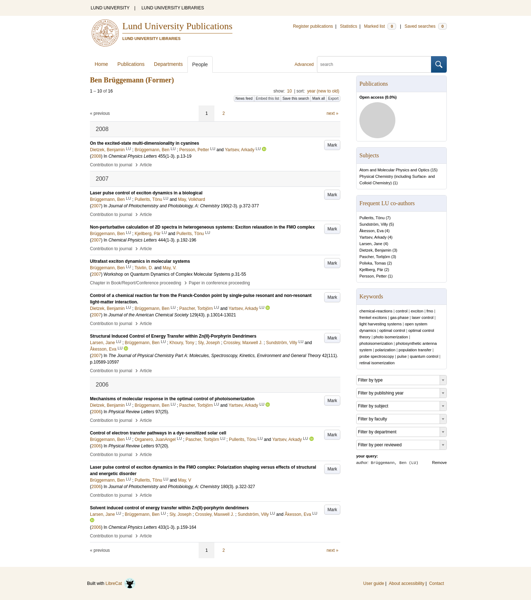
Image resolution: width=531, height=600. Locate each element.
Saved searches (425, 26)
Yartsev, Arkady (372, 237)
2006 (96, 411)
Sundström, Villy (373, 224)
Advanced (304, 64)
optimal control (392, 330)
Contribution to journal (111, 164)
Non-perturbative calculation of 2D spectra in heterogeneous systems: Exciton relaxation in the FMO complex (202, 227)
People (200, 64)
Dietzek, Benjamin (375, 250)
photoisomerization (375, 343)
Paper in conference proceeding (219, 282)
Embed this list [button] (267, 98)
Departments (168, 64)
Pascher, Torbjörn (374, 256)
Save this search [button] (295, 98)
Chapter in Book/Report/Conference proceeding (135, 282)
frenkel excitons (373, 317)
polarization (385, 350)
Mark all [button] (318, 98)
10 (289, 91)
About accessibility (407, 583)
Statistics (348, 26)
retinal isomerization (377, 363)
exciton (417, 311)
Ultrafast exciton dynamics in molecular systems (140, 261)
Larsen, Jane (370, 244)
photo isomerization (391, 337)
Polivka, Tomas (372, 263)
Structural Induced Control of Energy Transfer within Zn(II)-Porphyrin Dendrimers (173, 336)
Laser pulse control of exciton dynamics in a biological (146, 192)
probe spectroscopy (376, 356)
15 (434, 170)
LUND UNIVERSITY (110, 7)
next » (333, 113)
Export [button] (333, 98)
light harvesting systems (380, 324)
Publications (131, 64)
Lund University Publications (177, 26)
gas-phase (399, 317)
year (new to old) (323, 91)
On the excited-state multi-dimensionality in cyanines (144, 143)
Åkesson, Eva (371, 231)
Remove (439, 462)
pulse (402, 356)
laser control (423, 317)
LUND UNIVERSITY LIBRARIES (172, 7)
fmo (430, 311)
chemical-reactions (375, 311)
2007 (96, 205)
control (402, 311)
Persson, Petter (373, 276)
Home (101, 64)
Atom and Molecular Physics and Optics (394, 170)
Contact (436, 583)
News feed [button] (244, 98)
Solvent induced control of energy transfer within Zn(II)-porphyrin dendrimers (169, 507)
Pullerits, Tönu (372, 218)
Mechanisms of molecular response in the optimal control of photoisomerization (172, 398)
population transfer (415, 350)
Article (146, 164)
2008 (96, 156)
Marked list (380, 26)
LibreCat (120, 583)
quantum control (424, 356)
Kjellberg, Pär (371, 269)
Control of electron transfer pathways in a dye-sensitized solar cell (158, 433)
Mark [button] (332, 145)
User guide (373, 583)
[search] (374, 64)
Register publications (313, 26)
